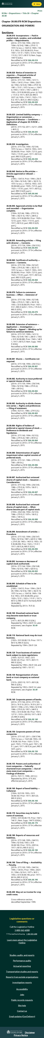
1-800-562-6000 (22, 930)
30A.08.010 (33, 60)
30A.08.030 (33, 159)
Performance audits (22, 960)
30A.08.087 (33, 492)
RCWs (4, 13)
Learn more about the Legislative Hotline (22, 941)
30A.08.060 (33, 280)
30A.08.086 (33, 465)
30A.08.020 (33, 102)
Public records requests (22, 1000)
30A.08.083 (33, 413)
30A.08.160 (33, 800)
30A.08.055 (33, 248)
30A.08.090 (33, 549)
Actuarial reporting (22, 966)
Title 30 (26, 13)
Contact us (22, 1011)
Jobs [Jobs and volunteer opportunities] (22, 994)
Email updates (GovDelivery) (22, 1016)
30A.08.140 (33, 719)
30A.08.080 (33, 346)
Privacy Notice (21, 1035)
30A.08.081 (33, 366)
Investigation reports (22, 982)
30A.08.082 (33, 391)
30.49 (35, 625)
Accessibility (22, 989)
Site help (22, 1005)
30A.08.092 (33, 571)
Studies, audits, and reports (22, 955)
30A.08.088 (33, 519)
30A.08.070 (33, 312)
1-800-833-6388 (31, 934)
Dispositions (15, 13)
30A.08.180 (33, 850)
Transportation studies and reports (22, 971)
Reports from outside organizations (22, 977)
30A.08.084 (33, 440)
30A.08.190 (33, 879)
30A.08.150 (33, 751)
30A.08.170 (33, 823)
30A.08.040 (33, 193)
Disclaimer (30, 1032)
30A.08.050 (33, 228)
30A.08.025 (33, 132)
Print (40, 10)
